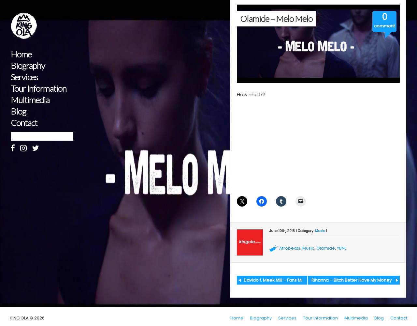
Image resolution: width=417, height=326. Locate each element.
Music (320, 230)
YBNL (341, 248)
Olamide (325, 248)
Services (24, 77)
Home (21, 54)
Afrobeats (289, 248)
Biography (28, 65)
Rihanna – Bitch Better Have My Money (351, 280)
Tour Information (38, 88)
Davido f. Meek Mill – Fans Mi (273, 280)
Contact (24, 122)
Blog (18, 111)
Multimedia (30, 100)
